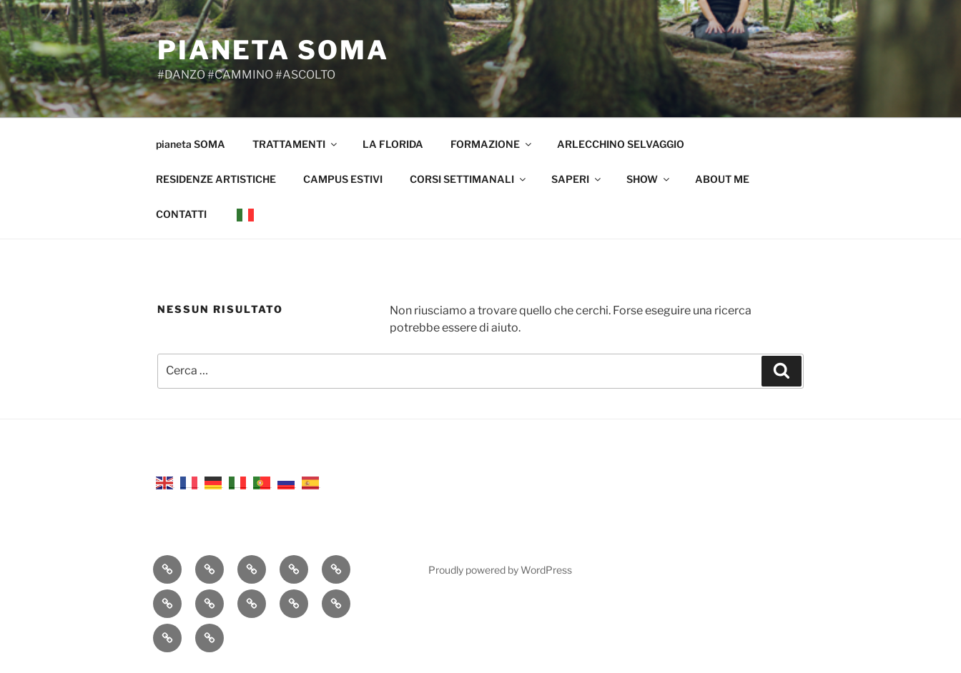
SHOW (648, 179)
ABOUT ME (722, 179)
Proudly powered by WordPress (500, 570)
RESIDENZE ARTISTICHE (216, 179)
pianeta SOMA (273, 50)
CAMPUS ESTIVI (343, 179)
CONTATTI (181, 214)
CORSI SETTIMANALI (469, 179)
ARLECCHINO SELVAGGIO (620, 144)
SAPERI (577, 179)
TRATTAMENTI (295, 144)
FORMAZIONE (491, 144)
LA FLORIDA (393, 144)
